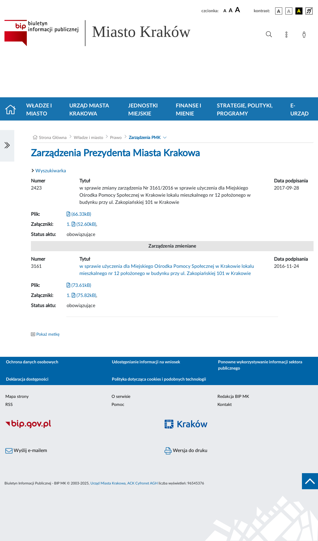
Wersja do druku (186, 450)
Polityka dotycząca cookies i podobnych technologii (159, 379)
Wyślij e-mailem (26, 450)
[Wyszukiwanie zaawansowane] (269, 34)
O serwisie (121, 397)
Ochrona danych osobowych (32, 362)
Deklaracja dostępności (27, 379)
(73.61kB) (79, 285)
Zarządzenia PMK (144, 138)
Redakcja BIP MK (233, 397)
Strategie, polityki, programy (244, 110)
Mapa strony (17, 397)
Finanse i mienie (188, 110)
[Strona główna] (12, 110)
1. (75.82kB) (81, 295)
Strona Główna (53, 138)
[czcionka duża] (243, 10)
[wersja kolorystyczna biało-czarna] (288, 11)
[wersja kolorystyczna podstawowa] (278, 11)
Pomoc (118, 405)
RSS (9, 405)
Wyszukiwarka (50, 170)
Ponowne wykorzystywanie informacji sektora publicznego (260, 365)
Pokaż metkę (47, 334)
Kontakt (224, 405)
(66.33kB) (79, 214)
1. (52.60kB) (81, 224)
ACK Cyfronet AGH (142, 483)
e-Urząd (299, 110)
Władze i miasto (39, 110)
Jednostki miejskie (143, 110)
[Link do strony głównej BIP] (105, 33)
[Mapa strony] (287, 36)
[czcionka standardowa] (225, 10)
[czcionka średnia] (230, 11)
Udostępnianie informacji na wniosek (146, 362)
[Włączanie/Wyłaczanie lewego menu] (7, 146)
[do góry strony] (310, 481)
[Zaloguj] (305, 36)
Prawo (116, 138)
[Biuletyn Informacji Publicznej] (79, 427)
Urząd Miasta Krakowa (89, 110)
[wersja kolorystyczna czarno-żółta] (298, 11)
